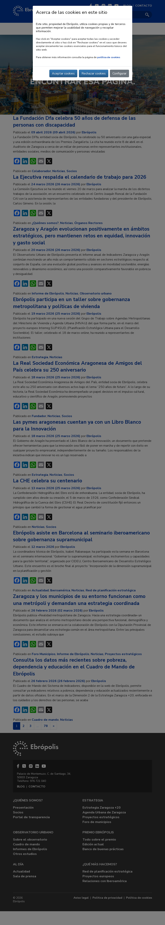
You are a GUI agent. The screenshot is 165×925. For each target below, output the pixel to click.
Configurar (119, 73)
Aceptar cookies (63, 73)
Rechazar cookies (94, 73)
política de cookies (108, 57)
